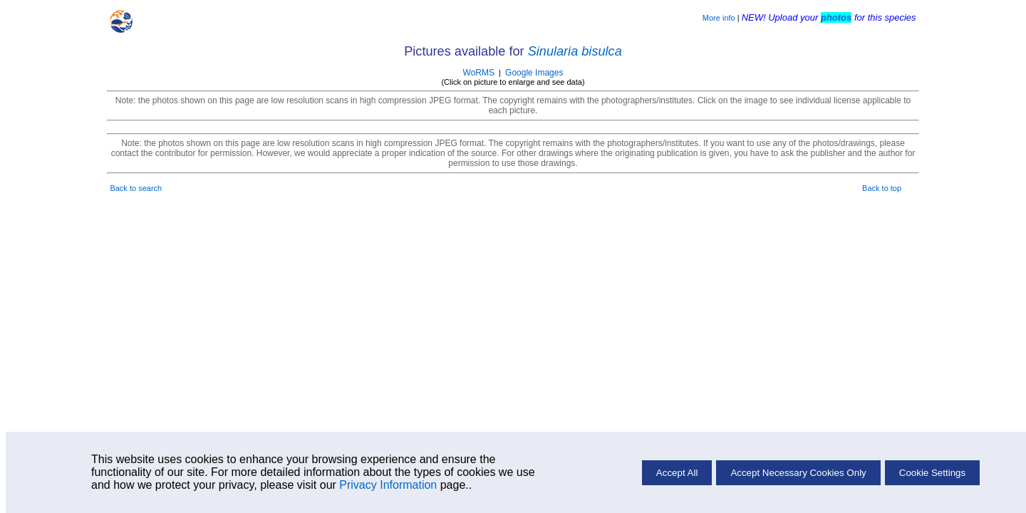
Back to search (136, 188)
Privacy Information (388, 485)
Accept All (677, 472)
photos (836, 17)
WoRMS (478, 73)
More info (719, 18)
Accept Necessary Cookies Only (798, 472)
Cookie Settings (932, 472)
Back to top (881, 188)
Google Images (534, 73)
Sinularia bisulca (575, 51)
